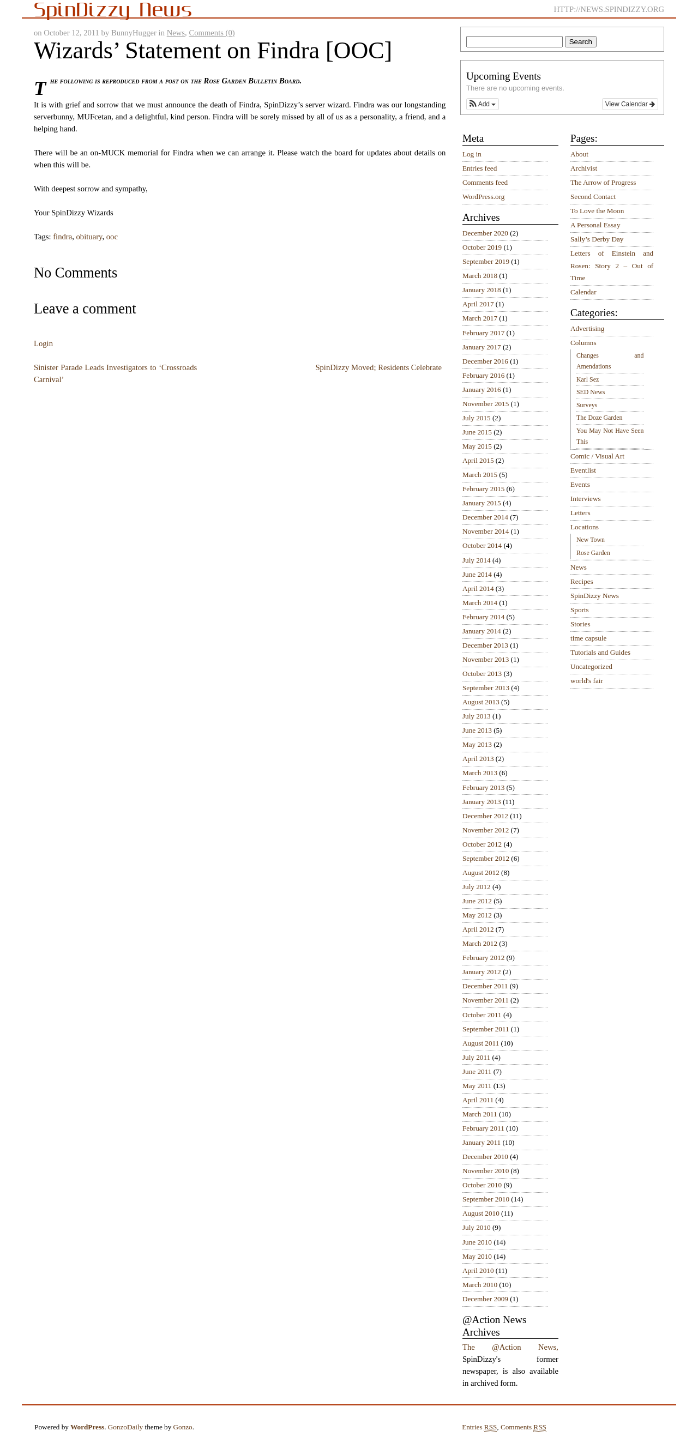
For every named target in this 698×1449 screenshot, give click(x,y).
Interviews (585, 498)
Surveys (586, 405)
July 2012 (476, 887)
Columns (583, 343)
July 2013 (476, 716)
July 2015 (476, 418)
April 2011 (478, 1100)
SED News (590, 392)
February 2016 (483, 375)
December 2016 (485, 361)
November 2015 (485, 404)
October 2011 (482, 1015)
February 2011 (483, 1128)
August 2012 (481, 872)
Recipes (581, 581)
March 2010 (479, 1285)
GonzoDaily (125, 1427)
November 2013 (485, 659)
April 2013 (478, 758)
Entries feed (479, 168)
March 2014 (479, 603)
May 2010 (477, 1256)
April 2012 (478, 929)
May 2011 (476, 1086)
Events (580, 484)
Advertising (587, 328)
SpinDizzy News (594, 595)
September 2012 (485, 858)
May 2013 (477, 744)
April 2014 (478, 588)
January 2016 (481, 389)
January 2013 (481, 802)
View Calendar (630, 104)
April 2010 (478, 1270)
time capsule (588, 638)
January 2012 (481, 972)
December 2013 (485, 645)
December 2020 (485, 233)
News (176, 32)
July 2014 (476, 560)
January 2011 (481, 1142)
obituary (89, 236)
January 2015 (481, 503)
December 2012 (485, 816)
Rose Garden (593, 553)
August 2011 (480, 1043)
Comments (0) (211, 32)
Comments (523, 1427)
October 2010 (482, 1185)
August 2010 (481, 1213)
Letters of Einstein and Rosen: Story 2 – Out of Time (611, 265)
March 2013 (479, 773)
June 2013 (477, 730)
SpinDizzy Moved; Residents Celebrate (378, 367)
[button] (482, 104)
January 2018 (481, 290)
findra (62, 236)
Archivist (583, 168)
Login (43, 343)
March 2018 (479, 275)
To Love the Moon (597, 211)
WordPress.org (483, 196)
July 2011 (476, 1057)
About (579, 154)
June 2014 (477, 574)
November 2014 (485, 531)
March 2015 (479, 474)
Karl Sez (587, 379)
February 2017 (483, 333)
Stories (580, 624)
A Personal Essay (595, 225)
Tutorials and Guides (600, 652)
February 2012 (483, 957)
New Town (590, 540)
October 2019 (482, 247)
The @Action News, (510, 1347)
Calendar (583, 292)
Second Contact (593, 196)
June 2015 (477, 432)
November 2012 (485, 830)
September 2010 (485, 1199)
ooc (112, 236)
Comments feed (485, 182)
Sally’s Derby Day (596, 239)
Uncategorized (591, 666)
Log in (472, 154)
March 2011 (479, 1114)
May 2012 (477, 915)
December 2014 (485, 517)
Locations (584, 527)
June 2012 (477, 901)
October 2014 (482, 545)
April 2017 (478, 304)
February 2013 (483, 787)
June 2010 (477, 1242)
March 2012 (479, 943)
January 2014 (481, 631)
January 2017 (481, 347)
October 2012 (482, 844)
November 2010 (485, 1171)
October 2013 (482, 673)
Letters (580, 513)
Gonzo (182, 1427)
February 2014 (483, 617)
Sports (579, 610)
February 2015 (483, 489)
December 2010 (485, 1156)
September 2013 (485, 688)
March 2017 (479, 318)
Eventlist (583, 470)
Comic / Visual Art (597, 456)
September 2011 (485, 1029)
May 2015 (477, 446)
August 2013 (481, 702)
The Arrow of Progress (603, 182)
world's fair (586, 681)
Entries (479, 1427)
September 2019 (485, 261)
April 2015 (478, 460)
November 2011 (485, 1000)
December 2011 (485, 986)
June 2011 (476, 1071)
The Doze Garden (599, 417)
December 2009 (485, 1299)
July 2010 (476, 1227)
